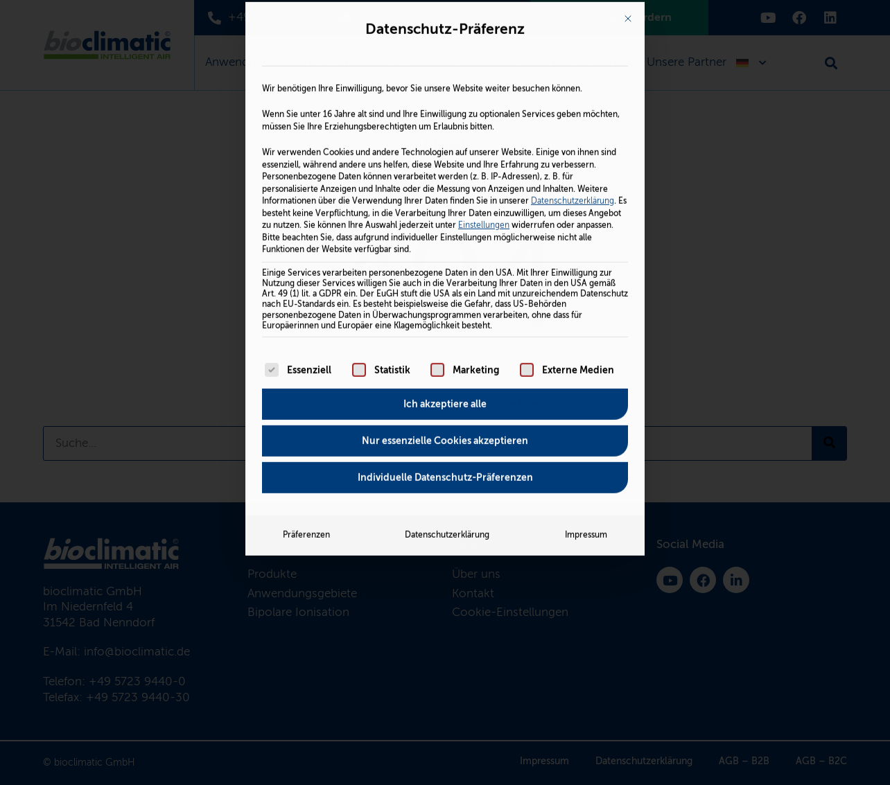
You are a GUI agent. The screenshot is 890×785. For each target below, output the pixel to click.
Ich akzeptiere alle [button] (445, 261)
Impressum (586, 393)
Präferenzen (306, 393)
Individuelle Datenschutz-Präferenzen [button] (445, 335)
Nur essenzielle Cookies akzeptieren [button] (445, 298)
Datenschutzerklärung (572, 59)
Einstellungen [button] (483, 83)
